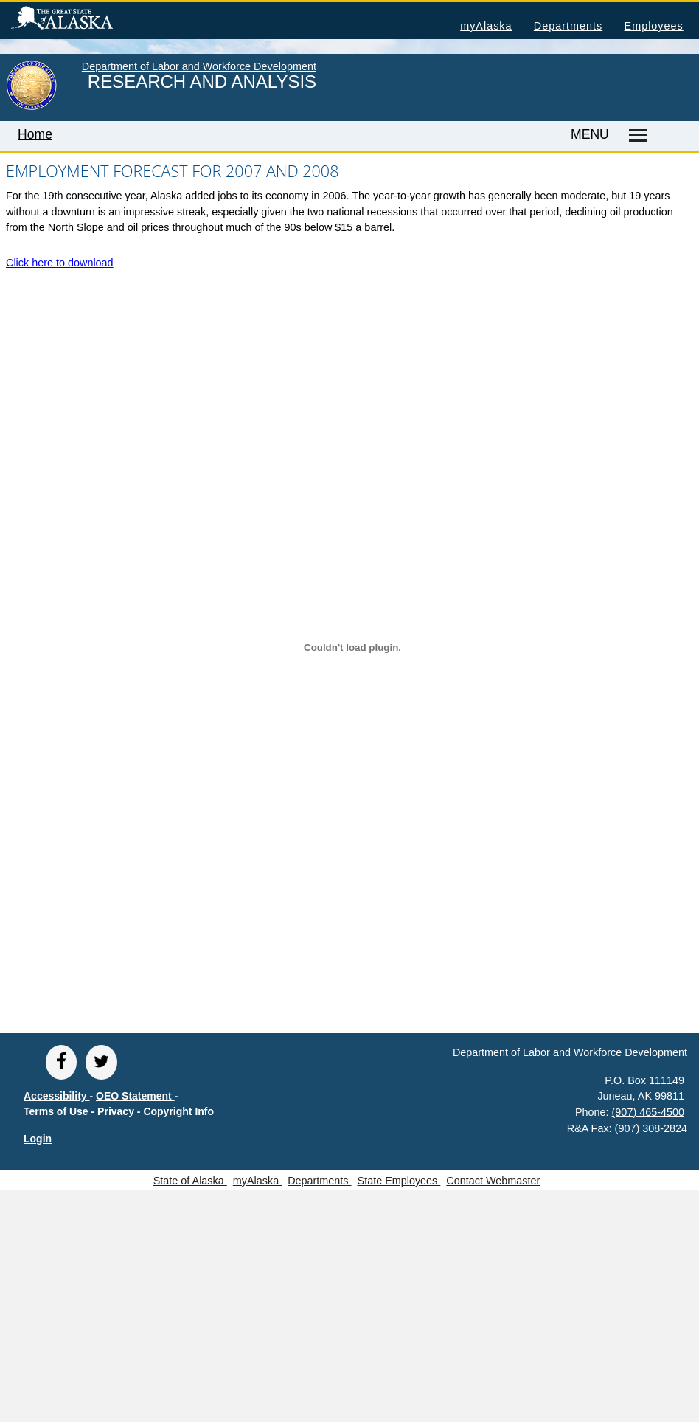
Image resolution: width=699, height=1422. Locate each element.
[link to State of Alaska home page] (31, 107)
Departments (568, 26)
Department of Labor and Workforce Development (199, 66)
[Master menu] (635, 136)
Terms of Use (57, 1111)
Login (38, 1139)
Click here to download (60, 263)
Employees (654, 26)
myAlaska (486, 26)
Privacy (117, 1111)
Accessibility (57, 1096)
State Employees (399, 1181)
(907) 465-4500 (648, 1112)
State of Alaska (85, 20)
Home (35, 134)
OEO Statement (135, 1096)
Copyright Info (178, 1111)
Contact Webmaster (493, 1181)
